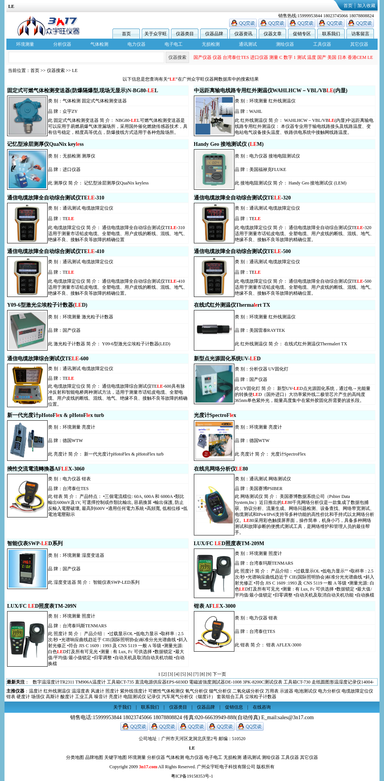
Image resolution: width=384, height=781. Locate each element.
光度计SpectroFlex (288, 454)
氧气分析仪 (196, 691)
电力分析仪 (329, 691)
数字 (366, 57)
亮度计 (88, 427)
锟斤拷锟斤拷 (222, 57)
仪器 (295, 57)
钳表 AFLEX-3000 (284, 645)
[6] (189, 674)
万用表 (272, 691)
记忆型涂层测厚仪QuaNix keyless (116, 183)
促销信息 (234, 707)
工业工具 (84, 696)
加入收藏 (366, 5)
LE (75, 70)
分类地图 (75, 757)
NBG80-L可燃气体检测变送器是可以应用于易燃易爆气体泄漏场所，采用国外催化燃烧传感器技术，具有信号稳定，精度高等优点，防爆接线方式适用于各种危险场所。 (118, 126)
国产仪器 (281, 57)
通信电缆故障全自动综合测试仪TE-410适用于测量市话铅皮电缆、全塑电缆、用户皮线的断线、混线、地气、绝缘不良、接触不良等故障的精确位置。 (118, 287)
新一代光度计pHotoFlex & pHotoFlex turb (124, 454)
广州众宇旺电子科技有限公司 (226, 766)
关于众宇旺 (155, 33)
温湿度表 (81, 691)
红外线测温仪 (282, 100)
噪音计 (101, 696)
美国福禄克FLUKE (267, 169)
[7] (196, 674)
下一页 (219, 674)
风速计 (97, 691)
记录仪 (153, 696)
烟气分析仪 (220, 691)
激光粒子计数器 (97, 316)
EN (195, 57)
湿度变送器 (93, 555)
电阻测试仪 (134, 696)
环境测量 (25, 44)
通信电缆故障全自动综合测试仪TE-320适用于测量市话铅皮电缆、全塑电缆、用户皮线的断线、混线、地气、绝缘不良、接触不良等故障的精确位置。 (304, 233)
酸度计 (67, 696)
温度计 (35, 691)
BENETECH (259, 57)
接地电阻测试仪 (284, 156)
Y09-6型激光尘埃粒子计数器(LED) (136, 343)
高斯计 (52, 696)
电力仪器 (137, 44)
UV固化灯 (278, 369)
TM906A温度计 (259, 682)
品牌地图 (94, 757)
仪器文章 (273, 33)
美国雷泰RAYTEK (267, 330)
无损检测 (211, 44)
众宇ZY (70, 111)
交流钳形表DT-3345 (65, 682)
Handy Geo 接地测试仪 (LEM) (317, 183)
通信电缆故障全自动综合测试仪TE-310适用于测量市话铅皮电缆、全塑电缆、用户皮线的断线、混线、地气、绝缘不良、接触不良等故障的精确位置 (118, 233)
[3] (170, 674)
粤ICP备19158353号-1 (192, 776)
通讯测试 (248, 44)
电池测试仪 (305, 691)
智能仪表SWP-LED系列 (116, 582)
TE (68, 218)
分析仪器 (62, 44)
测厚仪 (88, 156)
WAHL (255, 111)
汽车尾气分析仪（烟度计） (189, 696)
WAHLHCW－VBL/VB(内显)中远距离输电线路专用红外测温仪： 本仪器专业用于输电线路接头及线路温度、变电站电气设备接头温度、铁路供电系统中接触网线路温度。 (304, 126)
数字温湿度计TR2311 (222, 682)
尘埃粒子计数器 (260, 696)
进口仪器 (338, 57)
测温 (203, 57)
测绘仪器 (285, 44)
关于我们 (122, 707)
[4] (177, 674)
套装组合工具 (230, 696)
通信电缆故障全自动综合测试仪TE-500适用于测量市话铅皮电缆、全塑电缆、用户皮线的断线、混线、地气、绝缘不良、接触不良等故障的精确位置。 (304, 287)
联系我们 (331, 33)
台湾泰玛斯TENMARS (271, 563)
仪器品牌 (214, 33)
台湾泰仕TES (314, 57)
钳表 (86, 478)
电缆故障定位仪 (97, 208)
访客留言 (360, 33)
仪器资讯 (243, 33)
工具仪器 (322, 44)
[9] (209, 674)
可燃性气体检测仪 (166, 691)
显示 (241, 57)
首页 (348, 5)
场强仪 (38, 696)
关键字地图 (115, 757)
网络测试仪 (279, 478)
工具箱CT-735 (289, 682)
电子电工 (174, 44)
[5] (183, 674)
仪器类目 (185, 33)
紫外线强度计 (133, 691)
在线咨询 (262, 707)
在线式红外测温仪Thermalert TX (315, 343)
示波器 (286, 691)
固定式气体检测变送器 (104, 100)
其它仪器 (359, 44)
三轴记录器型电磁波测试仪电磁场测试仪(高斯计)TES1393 (143, 682)
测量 (352, 57)
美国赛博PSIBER (266, 488)
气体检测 (99, 44)
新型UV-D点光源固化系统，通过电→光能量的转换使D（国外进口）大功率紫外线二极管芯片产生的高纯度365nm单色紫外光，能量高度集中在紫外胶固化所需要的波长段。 (302, 394)
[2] (164, 674)
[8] (202, 674)
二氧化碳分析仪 (248, 691)
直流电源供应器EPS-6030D (330, 682)
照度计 (275, 553)
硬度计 (23, 696)
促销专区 (302, 33)
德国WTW (73, 440)
